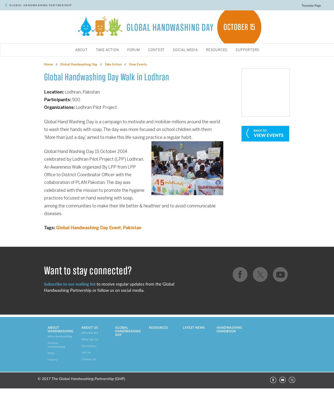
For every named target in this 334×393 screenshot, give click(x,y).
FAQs (51, 353)
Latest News (194, 327)
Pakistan (132, 227)
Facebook (273, 380)
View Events (138, 64)
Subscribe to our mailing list (70, 284)
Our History (89, 346)
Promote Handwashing (56, 344)
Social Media (185, 50)
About (81, 50)
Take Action (107, 50)
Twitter (292, 380)
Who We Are (89, 332)
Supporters (247, 50)
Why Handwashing (60, 336)
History (52, 359)
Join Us (86, 352)
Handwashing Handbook (229, 329)
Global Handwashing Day (78, 64)
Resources (216, 50)
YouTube (282, 380)
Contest (156, 50)
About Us (89, 327)
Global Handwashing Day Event (88, 227)
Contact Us (88, 359)
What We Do (89, 339)
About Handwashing (60, 329)
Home (48, 64)
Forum (133, 50)
